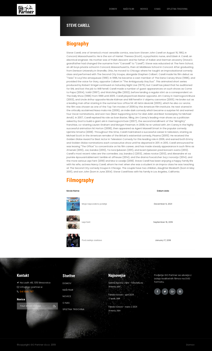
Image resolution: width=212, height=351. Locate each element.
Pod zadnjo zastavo (92, 240)
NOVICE (144, 9)
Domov (190, 344)
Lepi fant (86, 222)
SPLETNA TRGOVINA (177, 9)
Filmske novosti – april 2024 (121, 294)
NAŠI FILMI (128, 9)
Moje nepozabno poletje (94, 203)
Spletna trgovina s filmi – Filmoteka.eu (125, 282)
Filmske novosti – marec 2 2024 (122, 306)
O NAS (157, 9)
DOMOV (113, 9)
